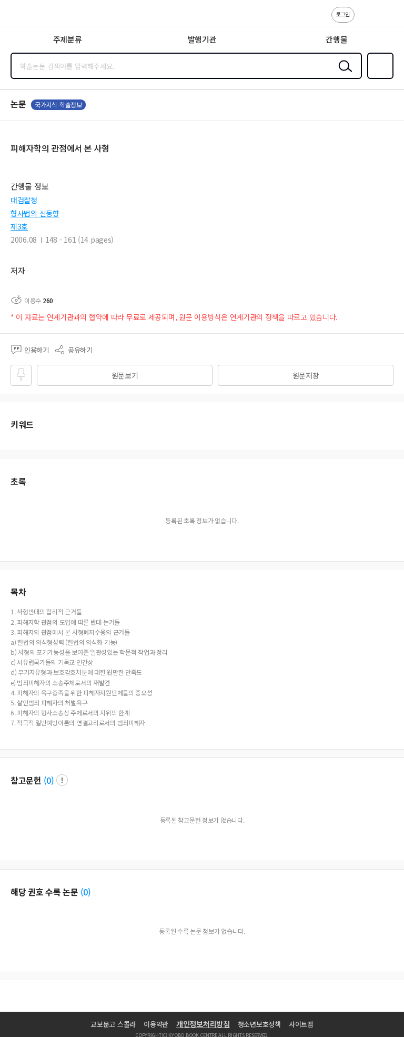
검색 (343, 74)
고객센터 (365, 20)
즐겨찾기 (378, 78)
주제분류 (67, 39)
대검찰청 (24, 200)
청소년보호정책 (259, 1024)
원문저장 (305, 375)
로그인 (343, 14)
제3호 (19, 226)
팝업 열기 (62, 780)
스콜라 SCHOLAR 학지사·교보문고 (32, 16)
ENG (387, 20)
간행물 (336, 39)
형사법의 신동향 (35, 213)
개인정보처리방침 (203, 1024)
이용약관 (156, 1024)
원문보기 (125, 375)
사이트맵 (301, 1024)
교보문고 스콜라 (113, 1024)
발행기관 (202, 39)
